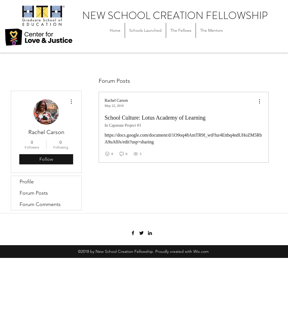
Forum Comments (40, 204)
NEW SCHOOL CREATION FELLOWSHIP (175, 15)
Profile (27, 182)
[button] (181, 30)
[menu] (259, 101)
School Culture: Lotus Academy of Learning (155, 118)
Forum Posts (34, 193)
